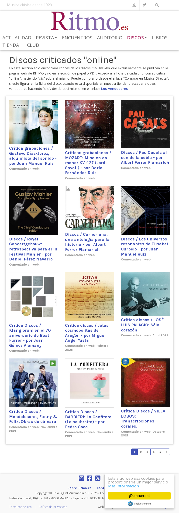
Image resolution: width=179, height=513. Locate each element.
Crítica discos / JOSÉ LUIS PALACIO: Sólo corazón (142, 324)
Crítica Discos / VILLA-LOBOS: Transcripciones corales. (144, 418)
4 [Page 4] (154, 452)
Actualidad (16, 37)
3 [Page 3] (147, 452)
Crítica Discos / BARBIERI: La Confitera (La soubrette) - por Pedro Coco (88, 419)
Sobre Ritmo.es (79, 488)
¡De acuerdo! (139, 495)
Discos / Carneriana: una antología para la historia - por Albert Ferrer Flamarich (87, 242)
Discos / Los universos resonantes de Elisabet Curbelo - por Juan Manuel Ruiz (144, 246)
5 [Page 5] (160, 452)
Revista (47, 37)
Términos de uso (20, 507)
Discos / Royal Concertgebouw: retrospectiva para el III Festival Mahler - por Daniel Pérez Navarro (33, 249)
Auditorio (109, 37)
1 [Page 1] (134, 452)
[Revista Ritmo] (89, 21)
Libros (160, 37)
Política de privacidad (53, 507)
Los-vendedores (114, 88)
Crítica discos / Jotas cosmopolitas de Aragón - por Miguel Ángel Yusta (87, 333)
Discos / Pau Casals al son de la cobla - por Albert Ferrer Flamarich (145, 157)
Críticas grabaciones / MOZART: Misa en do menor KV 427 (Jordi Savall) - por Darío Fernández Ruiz (88, 162)
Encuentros (77, 37)
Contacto (104, 488)
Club (33, 45)
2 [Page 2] (141, 452)
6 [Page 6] (166, 452)
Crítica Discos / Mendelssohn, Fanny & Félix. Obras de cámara (33, 416)
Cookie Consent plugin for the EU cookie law (139, 503)
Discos (137, 37)
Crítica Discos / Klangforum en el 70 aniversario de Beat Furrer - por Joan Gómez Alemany (30, 335)
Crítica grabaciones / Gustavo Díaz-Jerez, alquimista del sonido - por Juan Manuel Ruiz (33, 156)
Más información (124, 486)
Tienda (13, 45)
